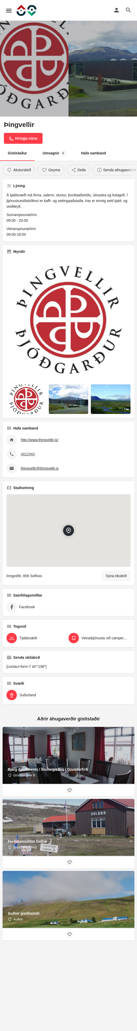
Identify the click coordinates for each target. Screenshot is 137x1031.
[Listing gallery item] (26, 399)
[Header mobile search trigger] (128, 10)
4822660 (28, 454)
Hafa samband (93, 153)
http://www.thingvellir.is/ (39, 440)
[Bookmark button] (69, 790)
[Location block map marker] (68, 530)
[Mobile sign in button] (116, 10)
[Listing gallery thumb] (68, 320)
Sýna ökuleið (116, 576)
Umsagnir (54, 153)
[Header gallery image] (34, 58)
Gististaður (17, 153)
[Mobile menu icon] (8, 10)
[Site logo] (27, 10)
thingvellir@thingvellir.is (40, 468)
